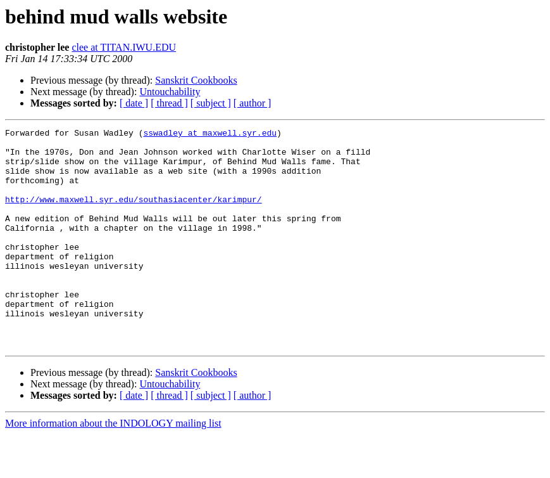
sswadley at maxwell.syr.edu (210, 134)
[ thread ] (169, 103)
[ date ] (134, 103)
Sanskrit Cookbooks (196, 80)
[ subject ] (211, 103)
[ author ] (253, 103)
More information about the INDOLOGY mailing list (113, 467)
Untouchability (169, 91)
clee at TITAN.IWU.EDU (124, 47)
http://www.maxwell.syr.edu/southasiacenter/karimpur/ (133, 214)
